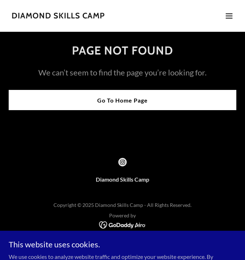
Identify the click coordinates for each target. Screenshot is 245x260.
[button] (229, 16)
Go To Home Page (122, 100)
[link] (58, 16)
